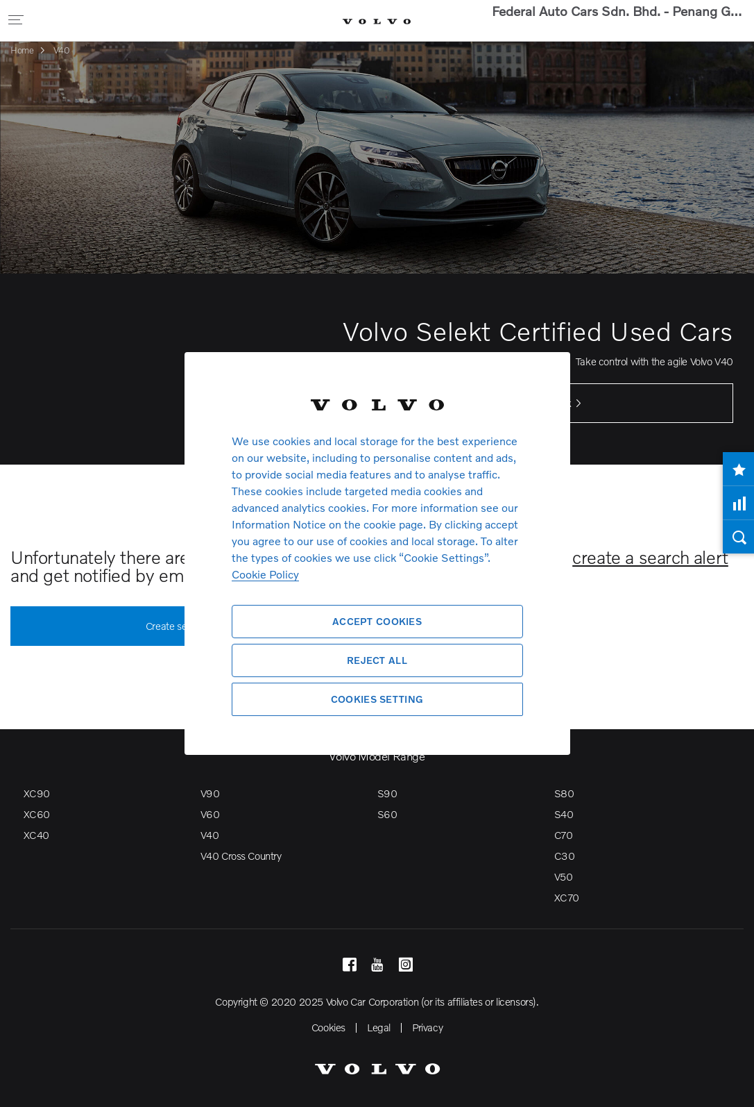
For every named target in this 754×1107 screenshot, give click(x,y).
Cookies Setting (377, 699)
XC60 (37, 814)
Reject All (377, 660)
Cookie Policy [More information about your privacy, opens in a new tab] (265, 574)
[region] (377, 553)
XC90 (37, 793)
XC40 (36, 835)
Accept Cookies (377, 621)
